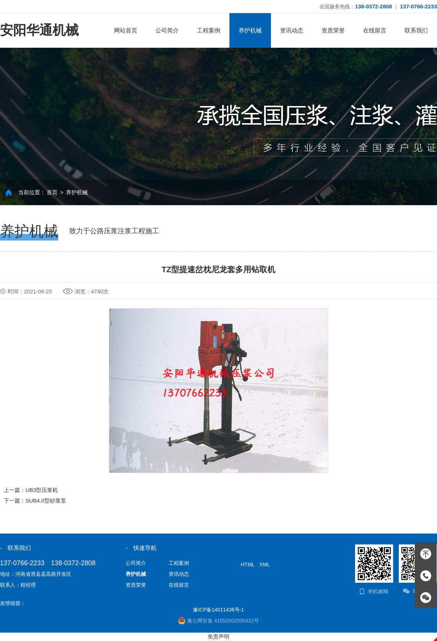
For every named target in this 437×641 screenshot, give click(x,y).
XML (265, 564)
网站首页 (125, 30)
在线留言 (374, 30)
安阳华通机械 (39, 30)
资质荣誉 (333, 30)
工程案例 (208, 30)
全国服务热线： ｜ (378, 6)
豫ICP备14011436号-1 (218, 610)
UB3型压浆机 (41, 490)
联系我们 (416, 30)
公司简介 (167, 30)
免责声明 (218, 636)
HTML (248, 564)
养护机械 (250, 30)
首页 (52, 192)
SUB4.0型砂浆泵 (45, 500)
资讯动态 (291, 30)
